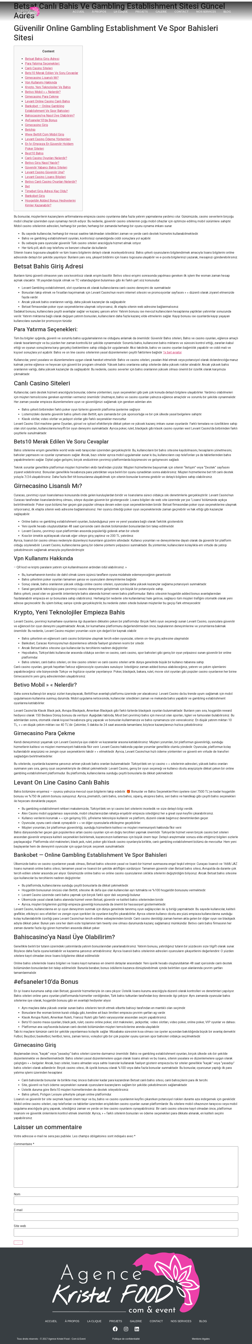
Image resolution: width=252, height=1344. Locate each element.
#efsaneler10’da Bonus (41, 120)
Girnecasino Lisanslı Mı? (42, 78)
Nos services (214, 6)
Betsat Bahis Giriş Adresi (42, 59)
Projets (149, 6)
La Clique (128, 6)
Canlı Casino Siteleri (39, 68)
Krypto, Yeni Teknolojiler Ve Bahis (48, 87)
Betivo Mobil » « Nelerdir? (43, 92)
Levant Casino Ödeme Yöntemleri (48, 139)
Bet (27, 186)
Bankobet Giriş (35, 196)
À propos (106, 6)
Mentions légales (201, 1339)
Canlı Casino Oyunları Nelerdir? (46, 158)
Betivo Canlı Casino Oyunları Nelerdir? (51, 182)
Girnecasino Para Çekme (42, 96)
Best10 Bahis (34, 153)
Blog (152, 16)
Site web (20, 1226)
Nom (17, 1194)
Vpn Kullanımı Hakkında (41, 82)
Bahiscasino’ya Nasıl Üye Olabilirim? (50, 115)
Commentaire (24, 1144)
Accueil (85, 6)
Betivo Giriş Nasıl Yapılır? (42, 163)
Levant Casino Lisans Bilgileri (45, 177)
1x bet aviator (172, 352)
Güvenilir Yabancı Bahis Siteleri (46, 167)
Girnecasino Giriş (36, 125)
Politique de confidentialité (126, 1339)
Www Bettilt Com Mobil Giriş (44, 134)
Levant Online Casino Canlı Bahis (47, 101)
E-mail (18, 1210)
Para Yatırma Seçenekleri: (42, 63)
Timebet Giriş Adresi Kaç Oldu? (46, 191)
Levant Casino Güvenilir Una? (45, 172)
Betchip (30, 130)
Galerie (168, 6)
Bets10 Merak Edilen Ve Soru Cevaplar (51, 73)
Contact (189, 6)
